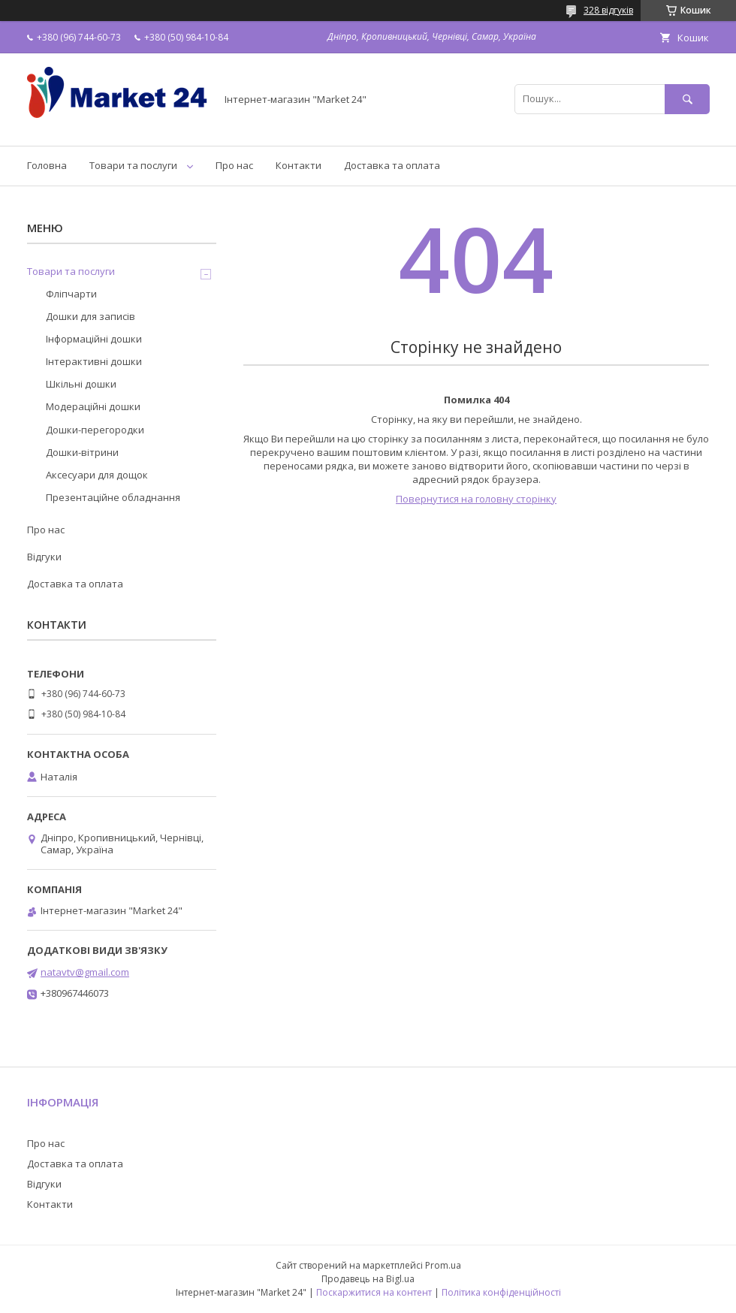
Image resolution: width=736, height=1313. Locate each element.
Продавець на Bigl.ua (368, 1278)
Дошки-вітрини (82, 452)
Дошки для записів (90, 316)
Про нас (234, 165)
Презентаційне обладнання (113, 497)
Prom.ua (443, 1265)
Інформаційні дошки (94, 339)
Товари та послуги (133, 165)
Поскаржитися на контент (374, 1292)
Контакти (298, 165)
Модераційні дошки (93, 406)
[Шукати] (687, 98)
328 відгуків (608, 10)
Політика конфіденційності (501, 1292)
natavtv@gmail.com (85, 972)
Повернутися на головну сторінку (476, 499)
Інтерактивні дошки (94, 361)
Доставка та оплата (392, 165)
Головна (47, 165)
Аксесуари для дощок (97, 474)
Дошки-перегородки (95, 429)
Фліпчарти (71, 293)
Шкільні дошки (81, 384)
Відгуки (44, 556)
